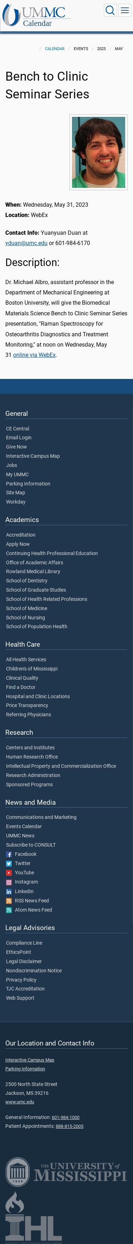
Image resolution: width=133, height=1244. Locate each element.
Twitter (18, 864)
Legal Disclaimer (24, 962)
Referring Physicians (28, 715)
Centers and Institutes (30, 748)
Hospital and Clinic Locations (38, 697)
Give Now (16, 447)
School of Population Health (36, 627)
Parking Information (28, 484)
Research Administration (33, 775)
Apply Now (18, 544)
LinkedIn (20, 892)
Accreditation (20, 535)
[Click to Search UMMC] (110, 10)
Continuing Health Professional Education (52, 553)
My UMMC (17, 475)
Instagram (22, 882)
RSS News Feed (27, 901)
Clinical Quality (22, 678)
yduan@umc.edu (26, 243)
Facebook (21, 854)
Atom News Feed (29, 910)
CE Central (17, 429)
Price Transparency (27, 705)
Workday (16, 502)
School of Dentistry (27, 581)
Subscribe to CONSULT (31, 845)
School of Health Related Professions (46, 599)
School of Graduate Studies (36, 590)
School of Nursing (25, 618)
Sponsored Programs (29, 785)
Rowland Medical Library (33, 572)
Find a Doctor (20, 687)
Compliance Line (24, 943)
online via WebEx (34, 355)
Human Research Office (32, 757)
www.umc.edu (19, 1101)
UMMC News (20, 836)
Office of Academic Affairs (34, 563)
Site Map (15, 493)
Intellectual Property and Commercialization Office (61, 766)
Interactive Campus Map (33, 456)
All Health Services (26, 660)
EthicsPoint (18, 952)
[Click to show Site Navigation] (124, 10)
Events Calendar (24, 827)
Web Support (20, 998)
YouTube (20, 873)
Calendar (37, 23)
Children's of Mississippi (31, 669)
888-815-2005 (69, 1126)
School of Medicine (26, 609)
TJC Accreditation (25, 989)
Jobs (11, 465)
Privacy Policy (21, 980)
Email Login (19, 438)
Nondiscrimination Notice (34, 971)
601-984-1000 (65, 1117)
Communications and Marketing (41, 817)
